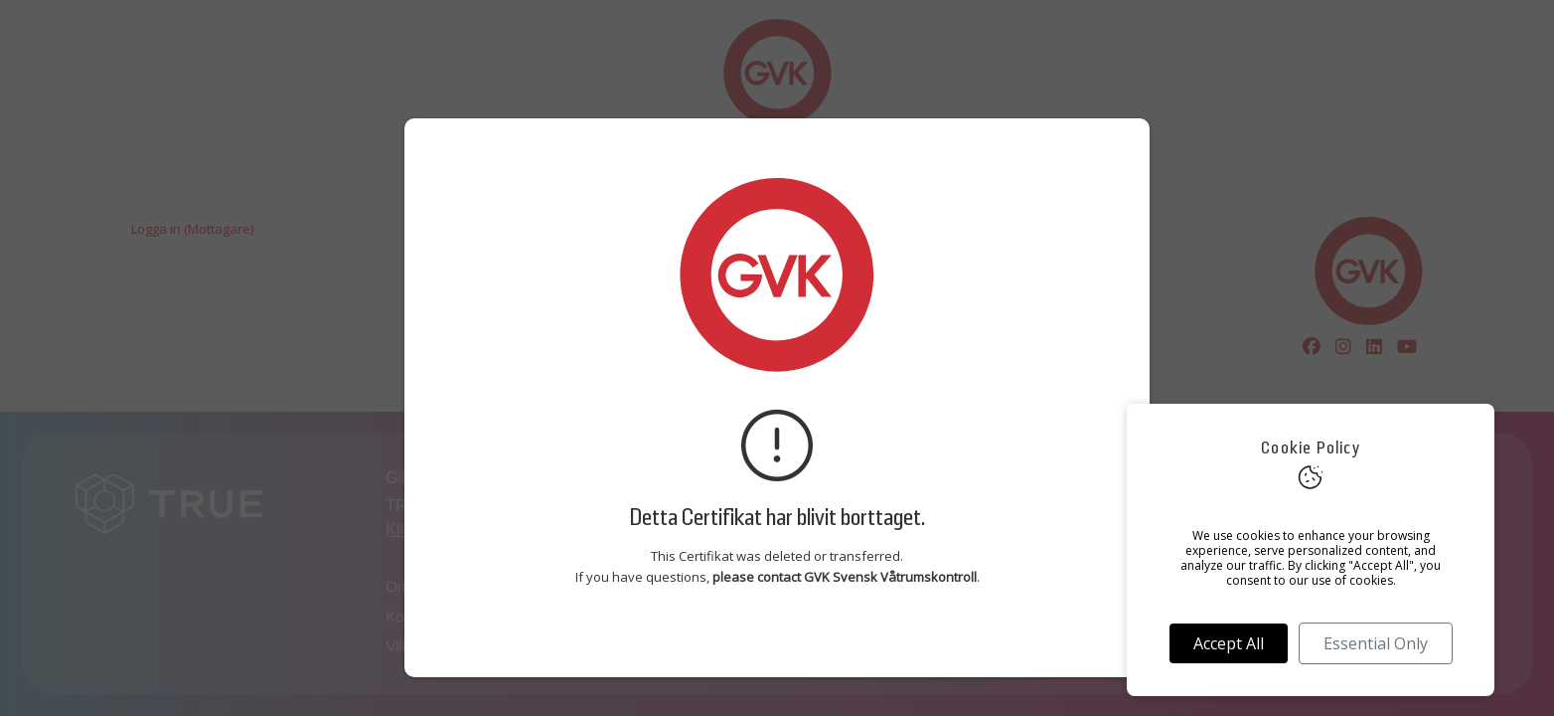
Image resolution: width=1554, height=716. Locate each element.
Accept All (1228, 643)
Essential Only (1375, 643)
